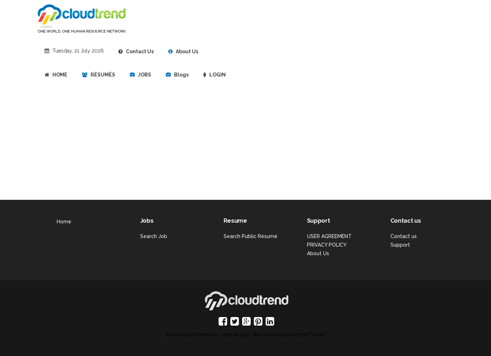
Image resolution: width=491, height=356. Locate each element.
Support (400, 245)
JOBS (140, 75)
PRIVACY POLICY (327, 245)
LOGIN (214, 75)
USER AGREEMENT (329, 236)
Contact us (403, 236)
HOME (56, 75)
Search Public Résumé (250, 236)
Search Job (153, 236)
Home (64, 221)
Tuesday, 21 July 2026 (78, 51)
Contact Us (136, 51)
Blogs (177, 75)
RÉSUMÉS (98, 75)
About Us (183, 51)
